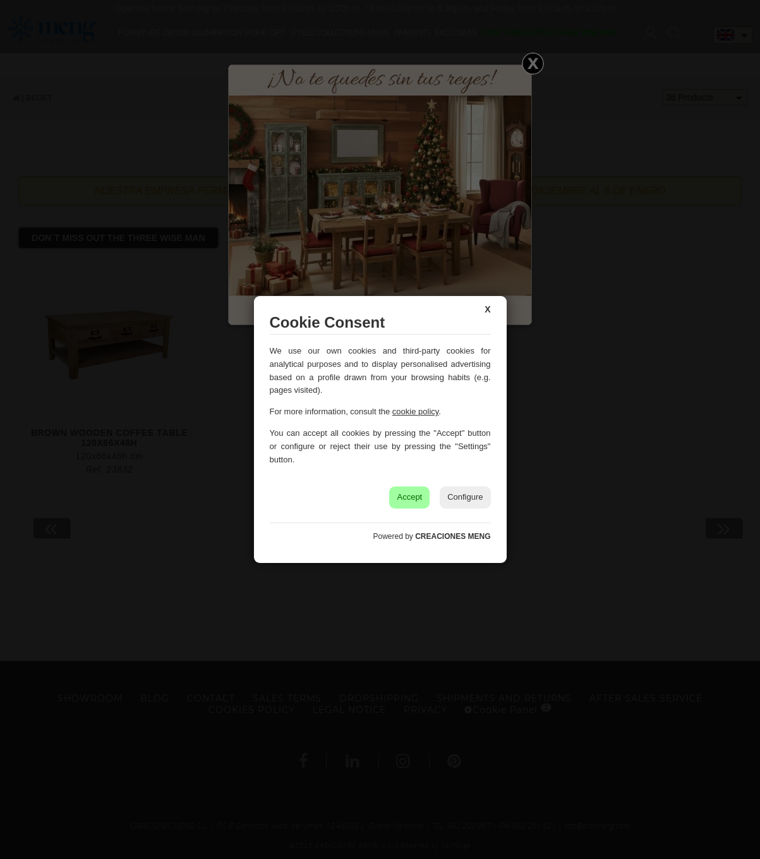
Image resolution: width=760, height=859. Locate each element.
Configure (465, 497)
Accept (409, 497)
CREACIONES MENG (452, 536)
